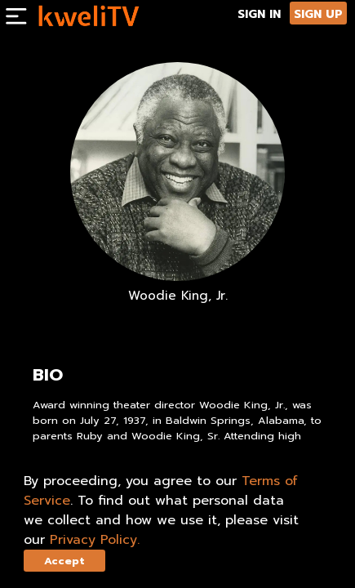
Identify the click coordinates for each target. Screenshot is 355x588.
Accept (64, 560)
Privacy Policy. (95, 540)
